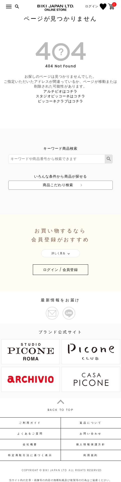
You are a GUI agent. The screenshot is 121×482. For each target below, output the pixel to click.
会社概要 (30, 444)
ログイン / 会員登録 (60, 269)
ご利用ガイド (30, 423)
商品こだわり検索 (58, 184)
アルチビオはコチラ (60, 91)
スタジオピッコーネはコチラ (60, 96)
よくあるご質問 (30, 433)
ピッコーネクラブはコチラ (60, 101)
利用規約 (90, 455)
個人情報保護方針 (91, 444)
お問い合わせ (91, 433)
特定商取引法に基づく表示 (30, 455)
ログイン (91, 6)
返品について (91, 423)
